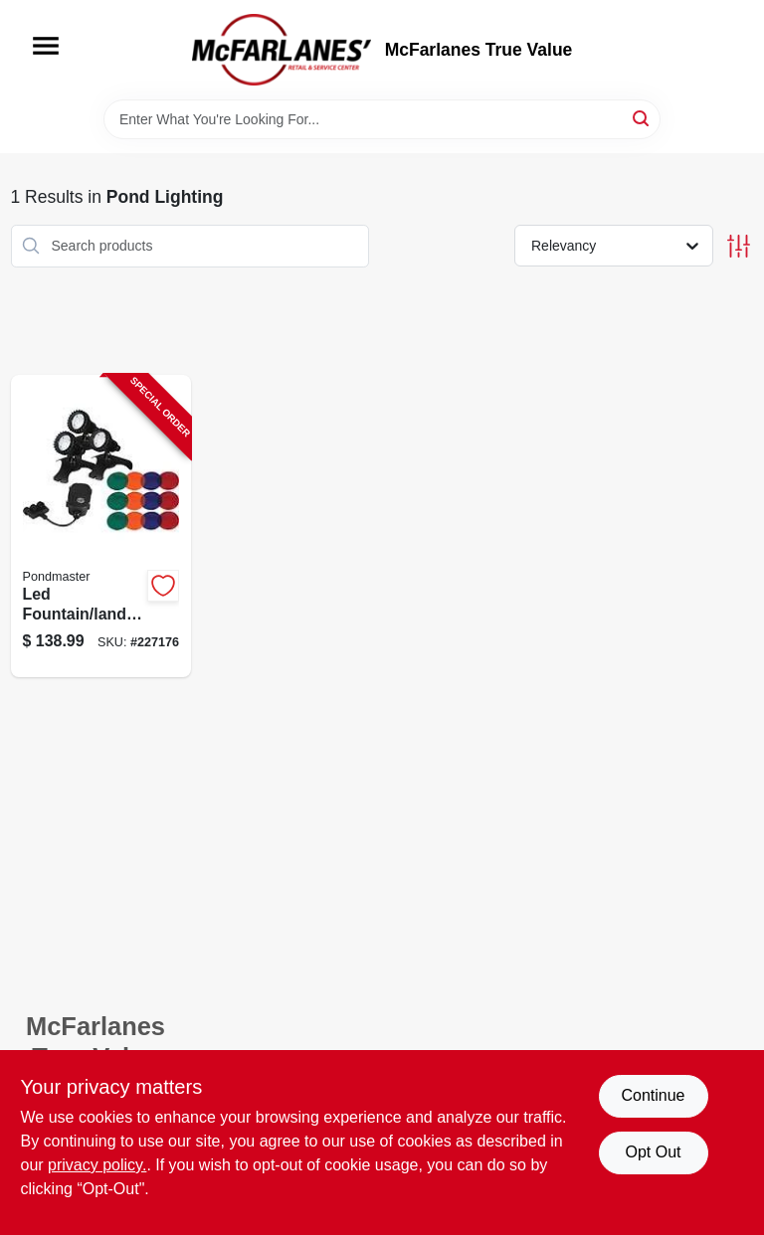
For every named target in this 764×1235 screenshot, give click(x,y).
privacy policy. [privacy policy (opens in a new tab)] (97, 1164)
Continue (652, 1095)
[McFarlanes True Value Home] (281, 50)
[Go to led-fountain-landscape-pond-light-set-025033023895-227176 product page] (101, 526)
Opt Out (652, 1152)
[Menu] (46, 46)
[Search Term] (382, 119)
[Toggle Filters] (738, 246)
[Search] (642, 117)
